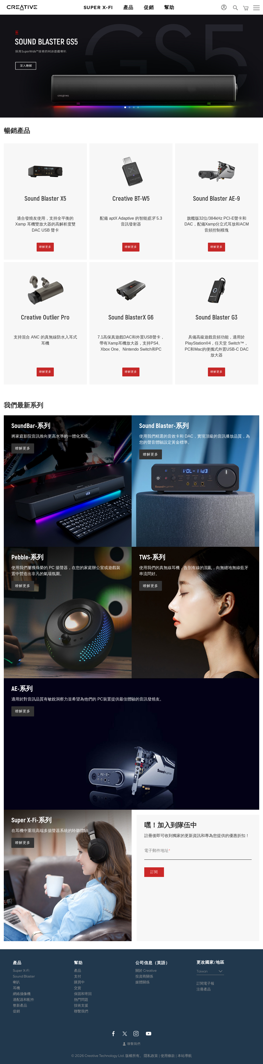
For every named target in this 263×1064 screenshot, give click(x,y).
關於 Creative (146, 970)
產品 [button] (128, 7)
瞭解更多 (45, 246)
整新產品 (20, 1005)
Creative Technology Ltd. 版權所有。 (114, 1056)
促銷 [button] (149, 7)
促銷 (16, 1011)
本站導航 (185, 1056)
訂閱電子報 (205, 983)
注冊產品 (204, 989)
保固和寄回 (83, 994)
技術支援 (81, 1005)
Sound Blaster (24, 976)
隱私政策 (151, 1056)
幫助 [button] (169, 7)
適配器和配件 (23, 1000)
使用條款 (168, 1056)
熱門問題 (81, 1000)
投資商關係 (144, 976)
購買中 (79, 982)
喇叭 (16, 982)
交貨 (77, 988)
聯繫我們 (81, 1011)
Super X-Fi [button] (98, 7)
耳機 (16, 988)
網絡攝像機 (22, 994)
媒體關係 (142, 982)
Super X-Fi (21, 970)
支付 (77, 976)
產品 (77, 970)
